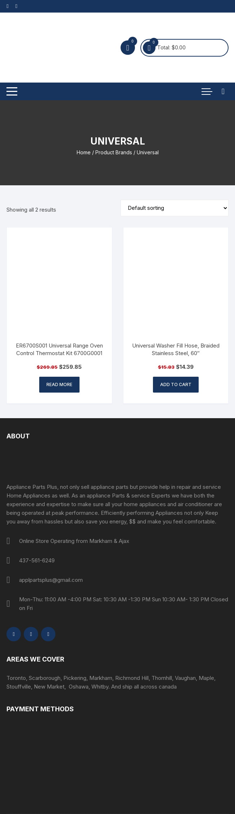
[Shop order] (175, 208)
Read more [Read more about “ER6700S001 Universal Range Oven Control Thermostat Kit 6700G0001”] (59, 384)
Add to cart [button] (175, 384)
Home (84, 152)
